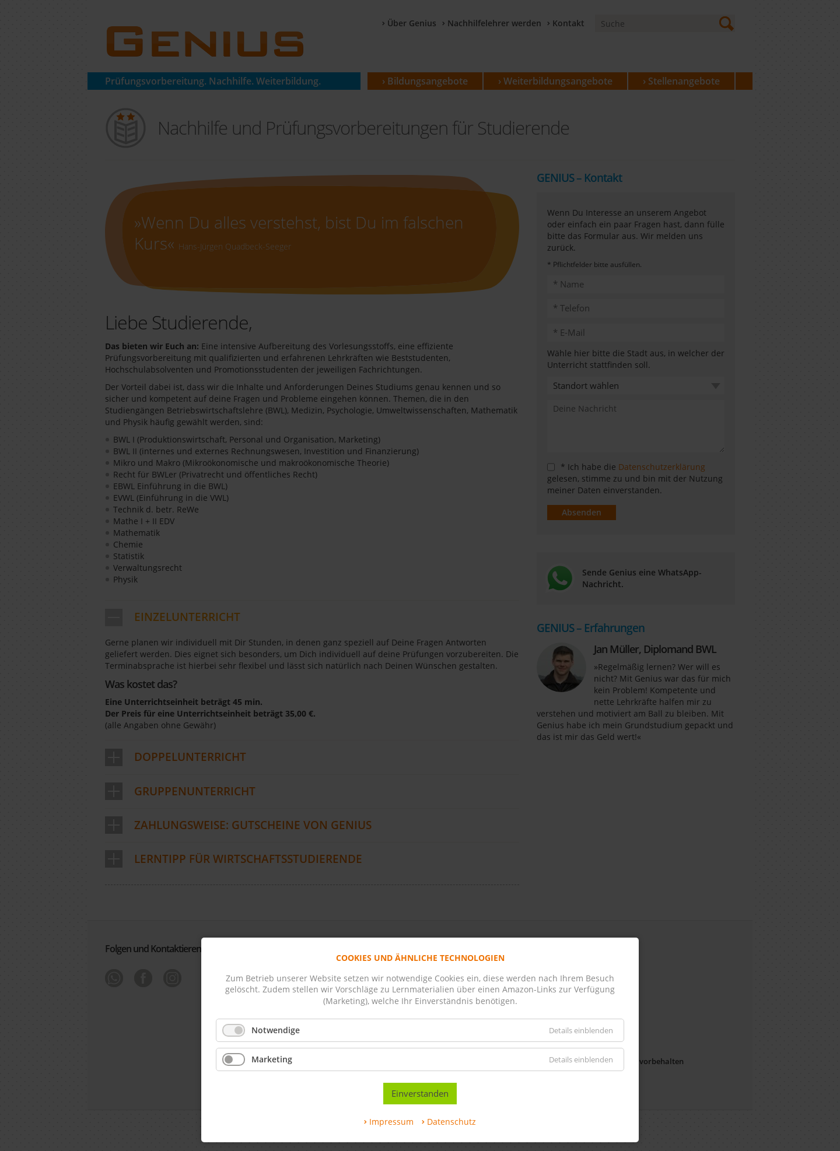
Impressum (391, 1121)
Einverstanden (420, 1093)
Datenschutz (451, 1121)
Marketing (271, 1059)
